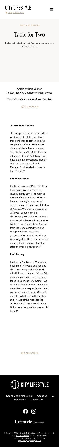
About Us (42, 395)
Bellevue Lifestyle (42, 99)
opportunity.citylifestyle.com (29, 441)
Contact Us (37, 399)
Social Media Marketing (19, 395)
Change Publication (14, 12)
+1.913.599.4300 (22, 436)
